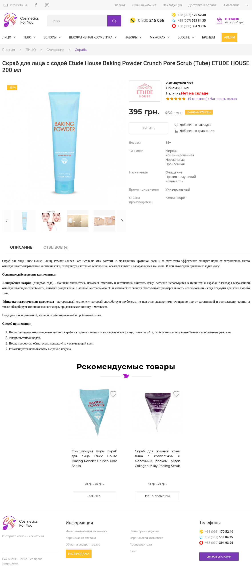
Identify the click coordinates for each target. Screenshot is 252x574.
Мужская (157, 37)
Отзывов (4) (55, 247)
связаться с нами (219, 556)
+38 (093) (189, 15)
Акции (229, 37)
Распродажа (78, 554)
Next (121, 221)
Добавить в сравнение (194, 131)
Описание (21, 247)
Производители (141, 544)
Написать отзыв (223, 99)
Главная (119, 5)
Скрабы (81, 50)
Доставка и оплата (202, 5)
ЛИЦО (6, 37)
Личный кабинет (144, 5)
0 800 (147, 20)
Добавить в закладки (193, 125)
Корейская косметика (81, 538)
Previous (6, 221)
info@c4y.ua (15, 5)
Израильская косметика (146, 538)
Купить (148, 128)
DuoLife (184, 37)
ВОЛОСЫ (50, 37)
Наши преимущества (144, 531)
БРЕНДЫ (208, 37)
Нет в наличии (157, 495)
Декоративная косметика (90, 37)
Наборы (131, 37)
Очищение (55, 50)
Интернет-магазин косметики (87, 531)
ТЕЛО (27, 37)
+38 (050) (189, 26)
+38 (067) (189, 20)
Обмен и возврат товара (83, 544)
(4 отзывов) (197, 99)
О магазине (231, 5)
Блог (133, 551)
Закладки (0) (172, 5)
